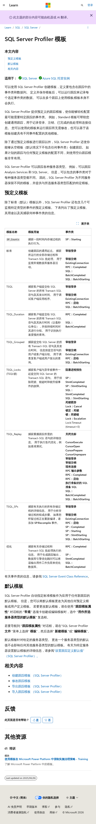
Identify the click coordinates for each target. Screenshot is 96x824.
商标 (52, 812)
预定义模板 (14, 58)
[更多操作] (88, 28)
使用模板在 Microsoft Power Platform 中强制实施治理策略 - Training (46, 759)
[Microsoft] (48, 5)
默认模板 (13, 64)
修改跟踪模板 (21, 681)
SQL (17, 27)
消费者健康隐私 (17, 812)
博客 (44, 806)
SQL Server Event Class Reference (65, 576)
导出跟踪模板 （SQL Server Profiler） (37, 686)
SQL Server (31, 27)
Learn (8, 27)
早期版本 (31, 806)
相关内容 (13, 69)
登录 (90, 5)
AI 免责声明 (15, 806)
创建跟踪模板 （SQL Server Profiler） (37, 675)
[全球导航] (4, 5)
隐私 (67, 806)
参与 (57, 806)
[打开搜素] (82, 5)
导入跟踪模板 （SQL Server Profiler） (37, 692)
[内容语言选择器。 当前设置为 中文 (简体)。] (18, 798)
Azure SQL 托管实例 (56, 78)
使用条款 (39, 812)
